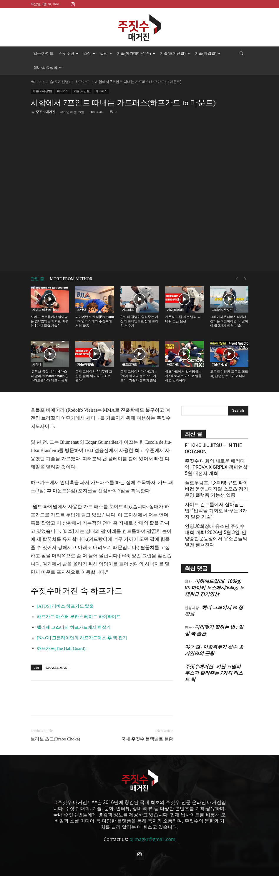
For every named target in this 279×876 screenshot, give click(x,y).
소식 (89, 53)
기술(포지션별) (175, 53)
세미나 (36, 350)
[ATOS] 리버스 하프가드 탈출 (65, 592)
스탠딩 (81, 295)
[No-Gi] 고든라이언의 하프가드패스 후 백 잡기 (82, 623)
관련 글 (37, 265)
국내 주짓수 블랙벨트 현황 (147, 725)
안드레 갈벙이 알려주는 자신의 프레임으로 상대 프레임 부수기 (139, 307)
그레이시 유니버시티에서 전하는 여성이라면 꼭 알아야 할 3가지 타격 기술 (229, 307)
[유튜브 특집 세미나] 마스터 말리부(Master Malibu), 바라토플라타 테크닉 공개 (49, 362)
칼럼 (106, 53)
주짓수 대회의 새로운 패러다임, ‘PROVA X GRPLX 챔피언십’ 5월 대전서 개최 (216, 453)
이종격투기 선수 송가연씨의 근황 (214, 635)
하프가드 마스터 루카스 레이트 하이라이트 (79, 602)
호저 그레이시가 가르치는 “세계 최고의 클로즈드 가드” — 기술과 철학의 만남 (138, 362)
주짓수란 (69, 53)
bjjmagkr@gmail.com (152, 825)
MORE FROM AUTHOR (71, 265)
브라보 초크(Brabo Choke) (55, 725)
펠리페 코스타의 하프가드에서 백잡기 (74, 613)
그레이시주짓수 (222, 295)
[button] (241, 53)
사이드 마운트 (41, 295)
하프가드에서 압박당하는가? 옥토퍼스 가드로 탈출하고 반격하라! (183, 362)
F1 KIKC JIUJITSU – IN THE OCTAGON (213, 434)
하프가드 (63, 77)
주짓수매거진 (45, 97)
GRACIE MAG (56, 653)
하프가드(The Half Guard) (61, 634)
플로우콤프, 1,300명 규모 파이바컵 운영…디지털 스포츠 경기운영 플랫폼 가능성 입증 (216, 475)
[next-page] (245, 264)
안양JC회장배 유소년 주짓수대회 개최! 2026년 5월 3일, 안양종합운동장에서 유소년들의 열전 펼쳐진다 (216, 521)
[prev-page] (237, 264)
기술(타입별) (208, 53)
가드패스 (101, 77)
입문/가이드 (43, 53)
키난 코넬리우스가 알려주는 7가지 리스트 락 (214, 658)
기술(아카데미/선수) (136, 53)
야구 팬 (192, 632)
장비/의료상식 (47, 67)
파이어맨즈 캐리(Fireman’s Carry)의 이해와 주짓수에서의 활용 (94, 307)
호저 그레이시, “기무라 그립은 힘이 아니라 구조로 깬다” (93, 362)
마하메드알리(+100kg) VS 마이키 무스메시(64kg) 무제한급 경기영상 (214, 573)
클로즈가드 (129, 350)
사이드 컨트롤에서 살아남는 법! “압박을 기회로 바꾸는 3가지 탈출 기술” (49, 307)
